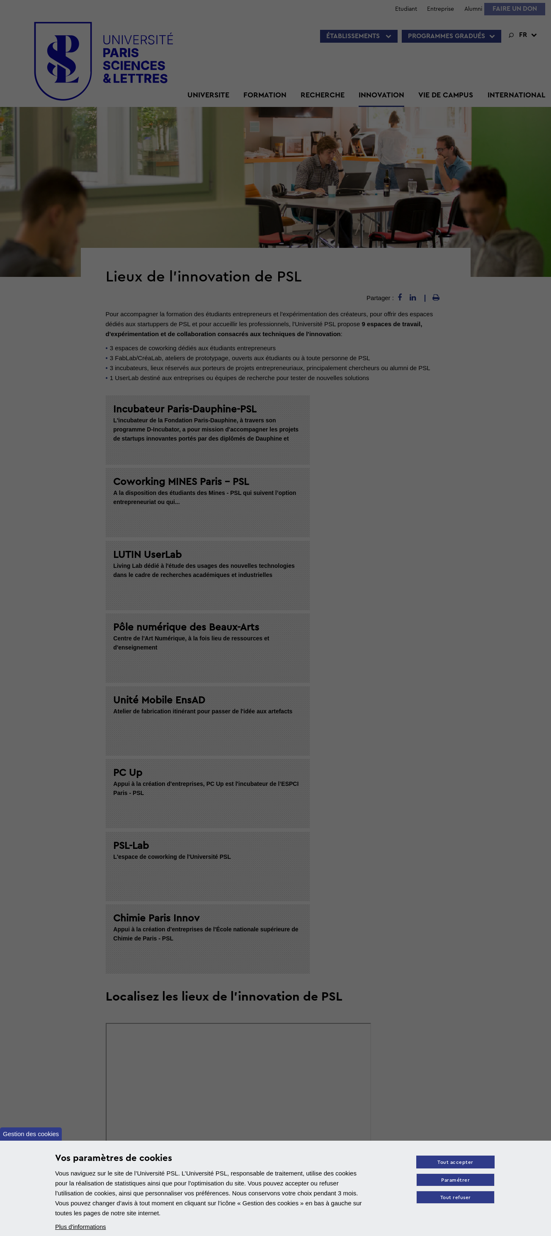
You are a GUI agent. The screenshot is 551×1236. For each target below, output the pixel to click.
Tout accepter (455, 1163)
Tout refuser (454, 1198)
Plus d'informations (81, 1226)
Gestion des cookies (31, 1133)
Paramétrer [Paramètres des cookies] (454, 1180)
